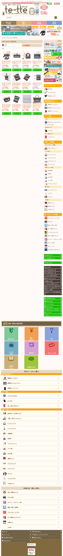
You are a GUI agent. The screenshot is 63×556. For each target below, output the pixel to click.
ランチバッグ (51, 164)
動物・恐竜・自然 (52, 225)
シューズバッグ (52, 157)
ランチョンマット (52, 183)
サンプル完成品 (11, 353)
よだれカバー (51, 136)
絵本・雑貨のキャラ (53, 235)
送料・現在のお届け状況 (15, 323)
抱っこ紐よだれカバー (11, 405)
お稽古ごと (8, 522)
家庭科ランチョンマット (54, 107)
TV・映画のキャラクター (12, 517)
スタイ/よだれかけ (10, 395)
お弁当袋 (50, 177)
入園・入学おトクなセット (12, 418)
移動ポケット (51, 202)
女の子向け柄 (39, 23)
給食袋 (49, 173)
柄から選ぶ (24, 23)
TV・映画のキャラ (52, 228)
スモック (50, 196)
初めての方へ (11, 339)
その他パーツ (51, 209)
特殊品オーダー (52, 96)
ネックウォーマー (52, 190)
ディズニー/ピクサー (53, 232)
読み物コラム (11, 367)
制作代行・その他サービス (12, 413)
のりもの (50, 221)
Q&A (51, 339)
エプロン (50, 193)
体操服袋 (50, 170)
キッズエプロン (9, 478)
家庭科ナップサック (53, 104)
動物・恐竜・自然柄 (10, 507)
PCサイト (32, 544)
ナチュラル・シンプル (53, 218)
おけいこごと (51, 246)
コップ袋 (50, 180)
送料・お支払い (31, 338)
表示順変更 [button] (26, 45)
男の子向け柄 (54, 23)
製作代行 (50, 89)
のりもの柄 (8, 497)
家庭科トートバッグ (53, 111)
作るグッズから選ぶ (9, 23)
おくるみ (50, 130)
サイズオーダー (52, 92)
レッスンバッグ (52, 154)
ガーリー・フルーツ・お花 (55, 239)
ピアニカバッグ (52, 161)
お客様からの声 (31, 367)
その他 (9, 527)
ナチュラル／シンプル (11, 512)
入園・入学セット (52, 148)
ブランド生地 (51, 242)
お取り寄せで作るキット (54, 249)
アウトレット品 (52, 353)
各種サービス (51, 206)
